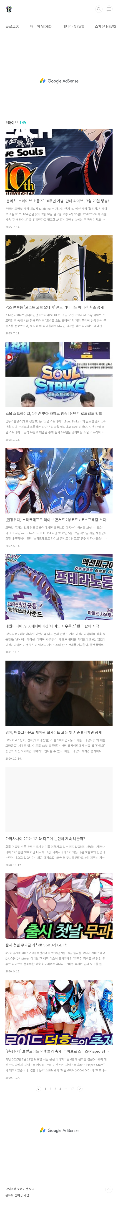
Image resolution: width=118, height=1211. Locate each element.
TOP (109, 1189)
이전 (38, 1088)
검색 (98, 9)
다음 (80, 1088)
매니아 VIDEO (41, 26)
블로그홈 (12, 26)
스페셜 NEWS (105, 26)
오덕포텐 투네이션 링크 (20, 1189)
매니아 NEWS (73, 26)
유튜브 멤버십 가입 (17, 1195)
